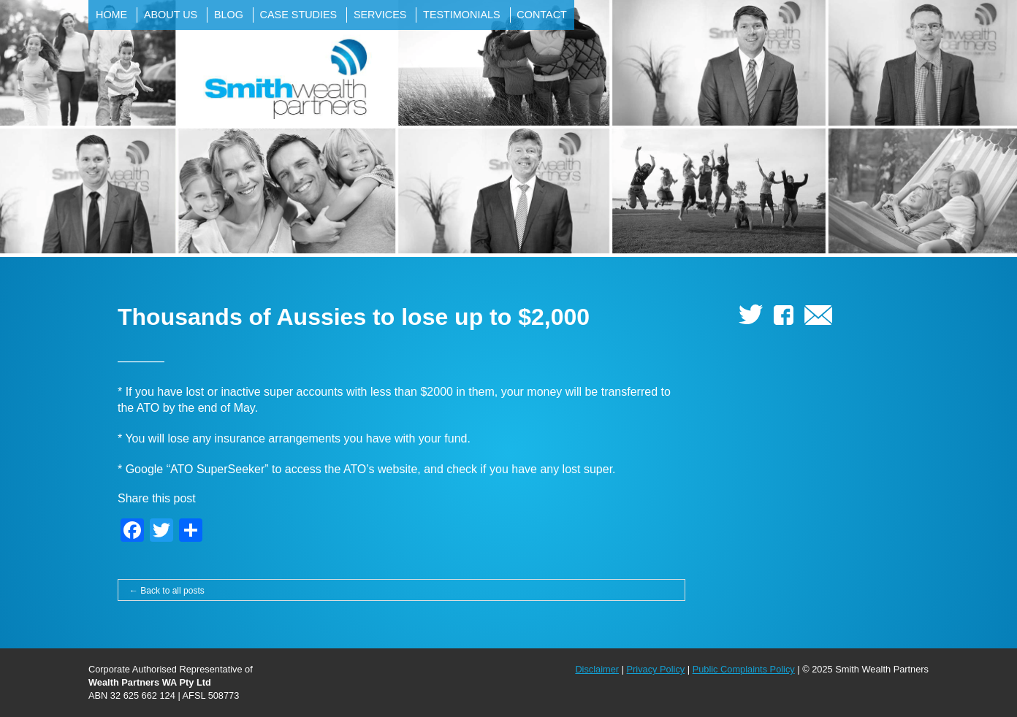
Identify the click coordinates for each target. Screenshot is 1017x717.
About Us (170, 14)
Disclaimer (597, 669)
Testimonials (461, 14)
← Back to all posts (167, 591)
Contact (541, 14)
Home (111, 14)
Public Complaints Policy (744, 669)
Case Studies (299, 14)
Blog (228, 14)
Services (380, 14)
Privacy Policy (656, 669)
